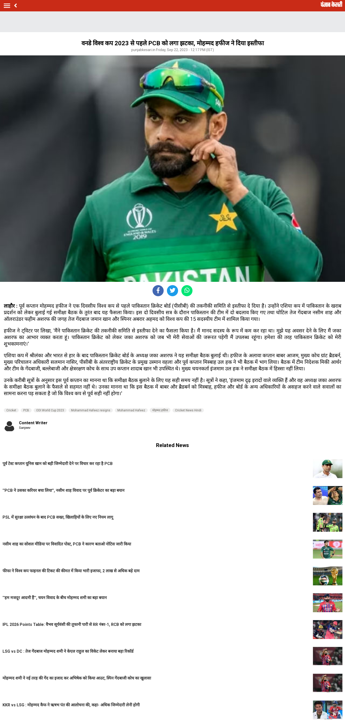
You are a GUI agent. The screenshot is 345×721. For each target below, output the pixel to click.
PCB (26, 410)
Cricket (11, 410)
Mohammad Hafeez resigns (90, 410)
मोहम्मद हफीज (160, 410)
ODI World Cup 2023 (50, 410)
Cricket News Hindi (188, 410)
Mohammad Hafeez (131, 410)
